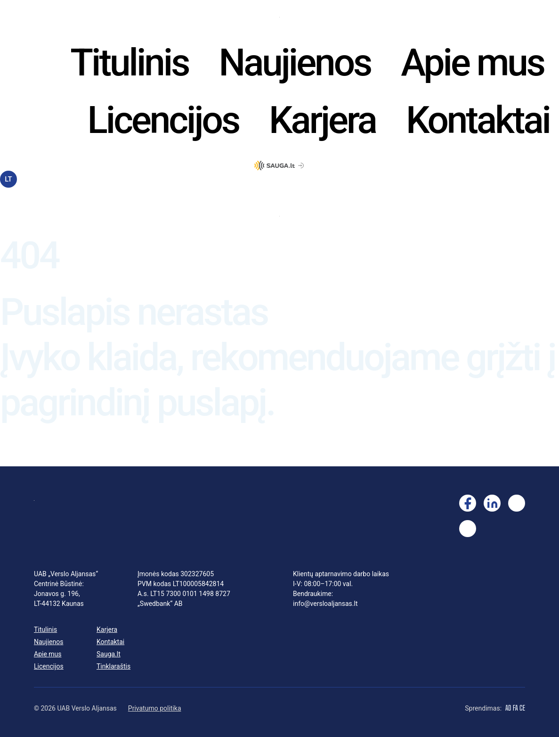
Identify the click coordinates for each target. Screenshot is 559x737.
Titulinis (129, 63)
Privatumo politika (154, 708)
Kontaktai (478, 120)
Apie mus (472, 63)
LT (8, 179)
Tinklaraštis (113, 666)
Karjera (322, 120)
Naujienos (295, 63)
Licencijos (163, 120)
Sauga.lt (109, 654)
